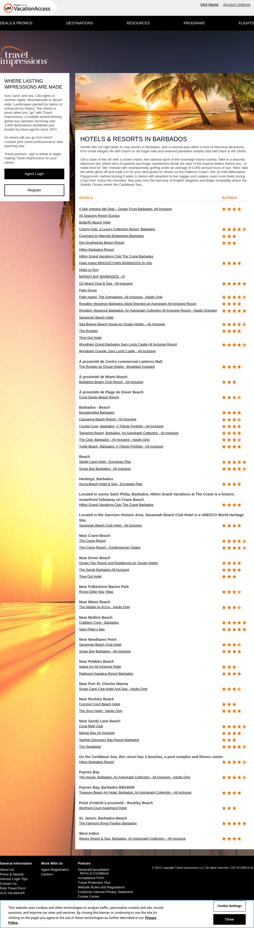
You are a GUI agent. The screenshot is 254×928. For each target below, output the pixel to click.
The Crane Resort (92, 541)
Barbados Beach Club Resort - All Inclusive (111, 382)
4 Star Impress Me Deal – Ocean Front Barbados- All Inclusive (125, 209)
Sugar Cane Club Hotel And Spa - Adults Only (113, 689)
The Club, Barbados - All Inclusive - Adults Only (114, 440)
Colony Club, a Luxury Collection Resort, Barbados (117, 229)
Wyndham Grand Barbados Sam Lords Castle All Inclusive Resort (128, 344)
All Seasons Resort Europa (99, 216)
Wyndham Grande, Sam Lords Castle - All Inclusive (117, 351)
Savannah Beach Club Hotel (100, 644)
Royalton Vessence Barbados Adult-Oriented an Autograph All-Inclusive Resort (137, 304)
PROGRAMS (194, 23)
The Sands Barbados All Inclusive (104, 570)
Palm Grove (88, 290)
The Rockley (88, 331)
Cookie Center (88, 896)
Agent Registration (55, 870)
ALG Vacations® (12, 893)
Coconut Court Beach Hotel (99, 704)
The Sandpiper (90, 747)
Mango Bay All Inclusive (97, 733)
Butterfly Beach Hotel (95, 222)
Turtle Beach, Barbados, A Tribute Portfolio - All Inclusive (121, 446)
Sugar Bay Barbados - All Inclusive (105, 469)
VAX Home (209, 5)
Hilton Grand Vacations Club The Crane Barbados (116, 256)
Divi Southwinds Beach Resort (101, 242)
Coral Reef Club (91, 726)
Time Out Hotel (90, 338)
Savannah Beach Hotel (96, 317)
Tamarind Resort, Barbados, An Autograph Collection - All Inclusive (129, 433)
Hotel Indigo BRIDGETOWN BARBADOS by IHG (115, 263)
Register (34, 190)
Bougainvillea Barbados (97, 412)
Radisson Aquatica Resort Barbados (106, 673)
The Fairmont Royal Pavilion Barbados (108, 823)
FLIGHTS (246, 23)
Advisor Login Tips (13, 879)
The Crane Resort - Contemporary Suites (109, 547)
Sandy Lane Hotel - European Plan (105, 462)
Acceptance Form (91, 878)
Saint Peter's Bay (92, 629)
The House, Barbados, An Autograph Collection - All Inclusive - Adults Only (134, 777)
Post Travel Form (13, 888)
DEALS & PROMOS (16, 23)
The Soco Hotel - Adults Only (100, 711)
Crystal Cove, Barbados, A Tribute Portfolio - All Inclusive (121, 426)
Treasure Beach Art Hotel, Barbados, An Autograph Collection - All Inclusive (135, 792)
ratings (229, 198)
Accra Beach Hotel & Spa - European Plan (110, 484)
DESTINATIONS (79, 23)
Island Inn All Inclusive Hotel (100, 666)
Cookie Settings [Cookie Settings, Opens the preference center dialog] (229, 906)
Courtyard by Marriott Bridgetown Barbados (111, 236)
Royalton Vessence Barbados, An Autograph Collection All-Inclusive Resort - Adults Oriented (148, 310)
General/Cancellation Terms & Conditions (93, 871)
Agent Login (34, 174)
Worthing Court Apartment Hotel (103, 808)
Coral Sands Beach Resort (99, 397)
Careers (47, 874)
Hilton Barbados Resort (96, 249)
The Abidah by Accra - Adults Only (104, 607)
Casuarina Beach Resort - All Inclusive (107, 419)
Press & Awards (12, 874)
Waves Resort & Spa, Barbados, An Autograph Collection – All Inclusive (132, 838)
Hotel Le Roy (88, 270)
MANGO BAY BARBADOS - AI (102, 276)
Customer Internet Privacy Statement (105, 892)
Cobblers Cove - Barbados (99, 622)
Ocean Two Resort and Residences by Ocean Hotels (118, 563)
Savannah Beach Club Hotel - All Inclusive (110, 525)
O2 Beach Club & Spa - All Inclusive (106, 283)
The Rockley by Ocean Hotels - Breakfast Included (116, 367)
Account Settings (236, 5)
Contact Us (8, 884)
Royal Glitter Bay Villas (96, 592)
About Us (7, 870)
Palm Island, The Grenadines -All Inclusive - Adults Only (121, 297)
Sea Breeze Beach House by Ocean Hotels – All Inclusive (122, 324)
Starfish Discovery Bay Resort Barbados (109, 740)
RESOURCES (138, 23)
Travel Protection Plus (94, 882)
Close (229, 919)
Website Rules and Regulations (101, 887)
